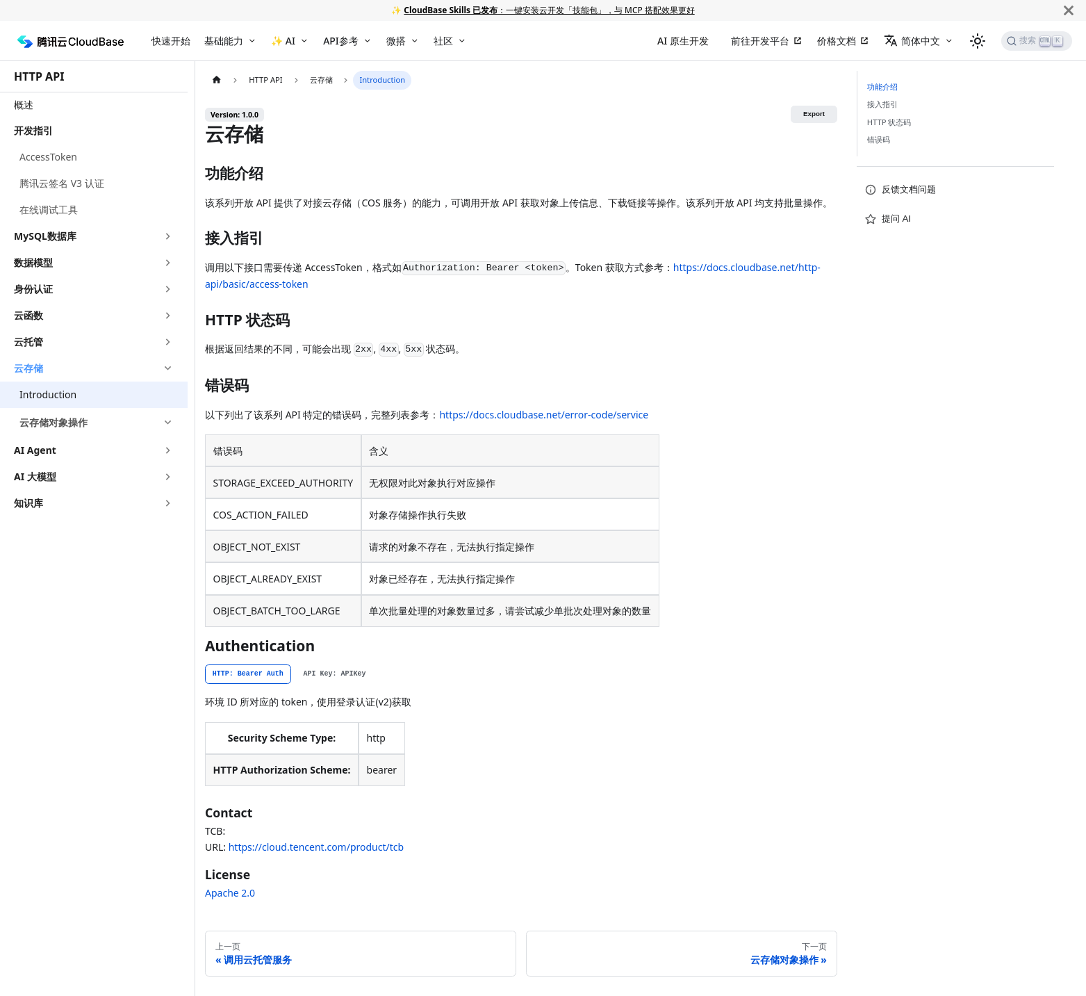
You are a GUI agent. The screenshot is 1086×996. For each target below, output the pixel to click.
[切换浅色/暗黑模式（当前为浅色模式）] (977, 41)
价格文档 (836, 40)
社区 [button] (443, 40)
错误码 (878, 139)
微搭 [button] (396, 40)
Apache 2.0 (230, 892)
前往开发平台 (760, 40)
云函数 (28, 315)
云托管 (28, 341)
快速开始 (170, 40)
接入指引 (882, 104)
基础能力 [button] (223, 40)
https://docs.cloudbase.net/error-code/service (543, 414)
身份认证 (33, 288)
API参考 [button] (341, 40)
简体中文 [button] (912, 40)
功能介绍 (882, 86)
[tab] (248, 674)
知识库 (28, 502)
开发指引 (33, 130)
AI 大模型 (35, 476)
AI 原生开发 (683, 40)
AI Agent (35, 450)
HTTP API (39, 76)
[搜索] (1036, 41)
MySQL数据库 (45, 236)
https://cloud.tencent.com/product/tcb (316, 847)
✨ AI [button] (283, 40)
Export (814, 113)
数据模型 (33, 262)
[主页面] (216, 80)
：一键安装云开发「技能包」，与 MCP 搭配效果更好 (549, 9)
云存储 (28, 368)
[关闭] (1068, 10)
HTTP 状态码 (889, 122)
